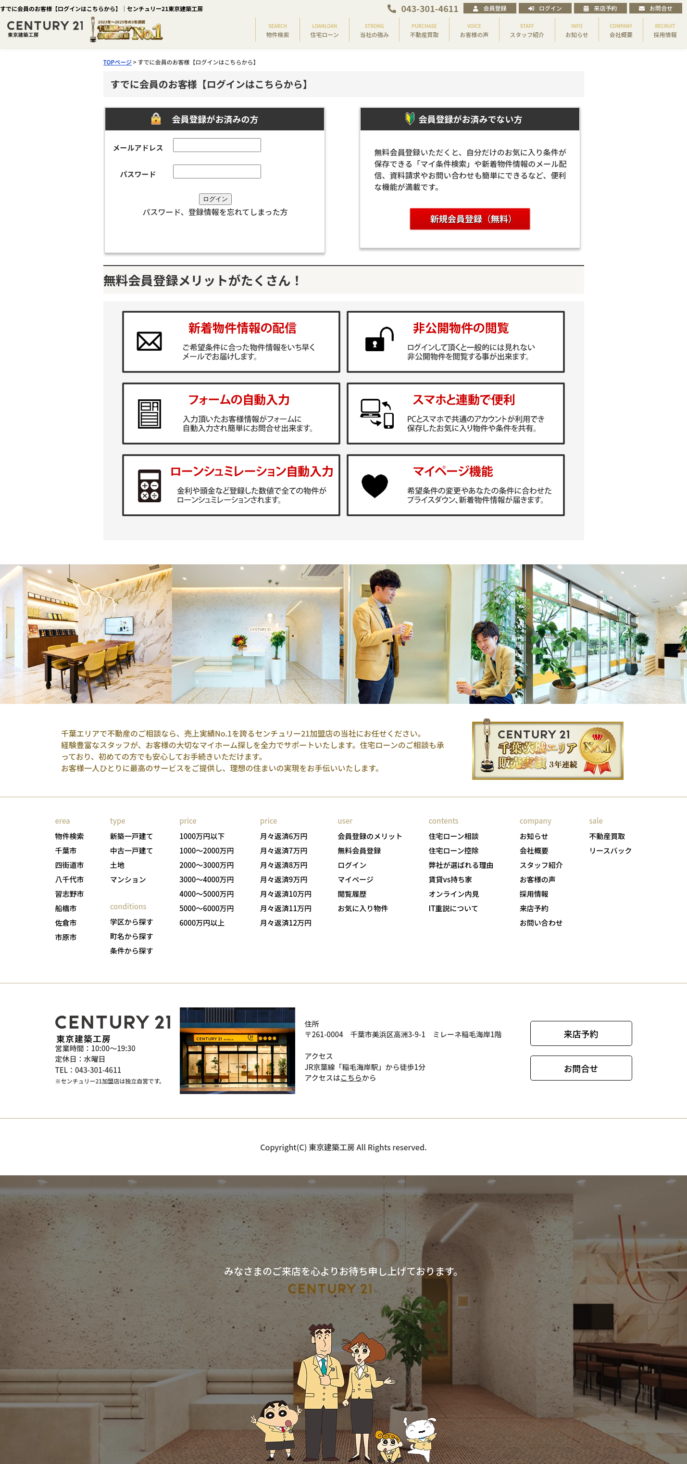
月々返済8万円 (284, 864)
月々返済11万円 (286, 908)
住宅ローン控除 (454, 850)
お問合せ (656, 8)
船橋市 (66, 908)
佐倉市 (66, 922)
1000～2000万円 (206, 850)
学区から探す (131, 921)
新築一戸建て (131, 836)
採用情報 (534, 893)
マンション (128, 879)
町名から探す (131, 936)
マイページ (355, 879)
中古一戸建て (131, 850)
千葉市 (66, 850)
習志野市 (69, 893)
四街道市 (69, 864)
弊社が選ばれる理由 (461, 864)
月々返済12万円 (286, 922)
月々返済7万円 (284, 850)
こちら (351, 1077)
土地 (117, 864)
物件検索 (69, 836)
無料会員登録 (359, 850)
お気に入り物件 (362, 908)
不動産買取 (607, 836)
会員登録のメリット (369, 836)
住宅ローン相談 (454, 836)
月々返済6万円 (284, 836)
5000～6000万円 (206, 908)
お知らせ (534, 836)
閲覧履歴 (351, 893)
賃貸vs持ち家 (450, 879)
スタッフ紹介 (541, 864)
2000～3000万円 (206, 864)
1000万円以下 (202, 836)
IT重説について (453, 908)
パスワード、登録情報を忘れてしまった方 (214, 211)
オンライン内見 (454, 893)
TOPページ (117, 62)
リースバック (610, 850)
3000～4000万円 (206, 879)
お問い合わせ (541, 922)
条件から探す (131, 950)
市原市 (66, 937)
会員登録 (489, 8)
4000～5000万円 (206, 893)
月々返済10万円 (286, 893)
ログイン (545, 8)
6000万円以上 (202, 922)
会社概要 (534, 850)
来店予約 (600, 8)
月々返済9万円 (284, 879)
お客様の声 (538, 879)
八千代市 (69, 879)
